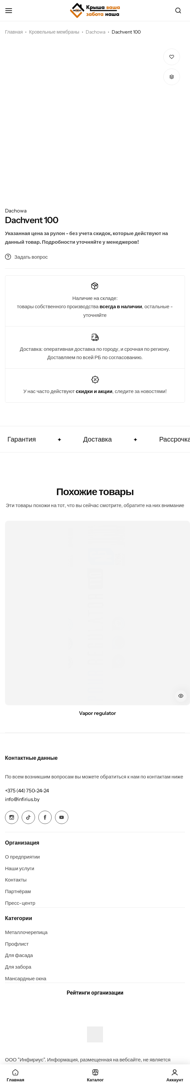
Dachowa (95, 32)
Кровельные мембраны (54, 32)
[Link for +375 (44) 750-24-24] (27, 790)
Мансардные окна (25, 979)
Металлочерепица (26, 932)
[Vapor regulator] (97, 613)
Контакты (16, 880)
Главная (14, 32)
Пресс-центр (20, 903)
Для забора (18, 967)
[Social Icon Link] (11, 817)
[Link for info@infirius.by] (22, 799)
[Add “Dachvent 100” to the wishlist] (171, 57)
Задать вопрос (26, 257)
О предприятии (22, 857)
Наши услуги (19, 869)
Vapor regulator (97, 713)
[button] (171, 76)
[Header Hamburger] (12, 10)
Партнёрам (18, 891)
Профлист (17, 944)
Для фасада (19, 955)
